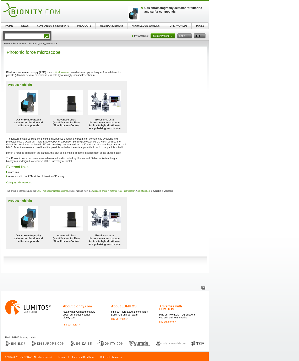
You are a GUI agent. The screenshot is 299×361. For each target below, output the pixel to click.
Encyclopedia (19, 43)
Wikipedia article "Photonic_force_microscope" (113, 191)
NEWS (25, 25)
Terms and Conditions (83, 357)
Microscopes (25, 182)
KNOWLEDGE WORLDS (146, 25)
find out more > (71, 324)
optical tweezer (61, 72)
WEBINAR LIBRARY (111, 25)
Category (11, 182)
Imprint (61, 357)
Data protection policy (111, 357)
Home (7, 43)
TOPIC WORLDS (177, 25)
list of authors (144, 191)
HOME (9, 25)
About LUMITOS (123, 306)
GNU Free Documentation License (52, 191)
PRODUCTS (84, 25)
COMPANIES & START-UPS (53, 25)
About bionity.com (77, 306)
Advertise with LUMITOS (170, 308)
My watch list (141, 35)
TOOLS (200, 25)
